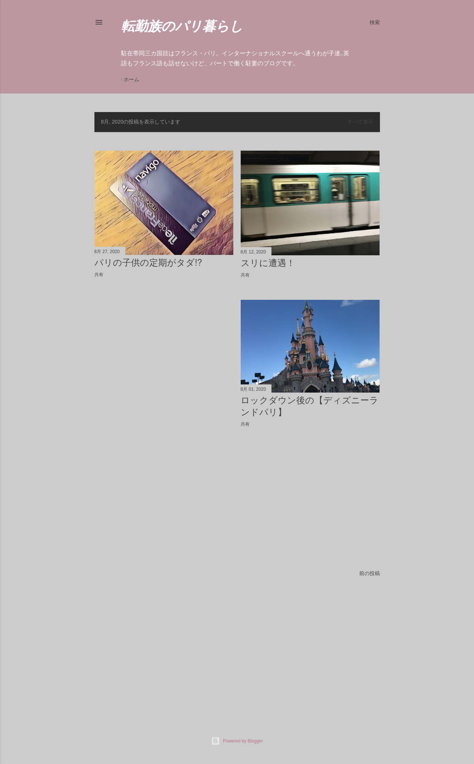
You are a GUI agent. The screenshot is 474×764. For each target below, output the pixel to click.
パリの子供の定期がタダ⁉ (148, 263)
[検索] (375, 22)
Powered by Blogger (237, 741)
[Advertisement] (164, 348)
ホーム (131, 79)
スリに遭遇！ (268, 263)
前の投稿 (369, 573)
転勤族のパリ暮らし (182, 27)
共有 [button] (98, 274)
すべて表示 (360, 122)
